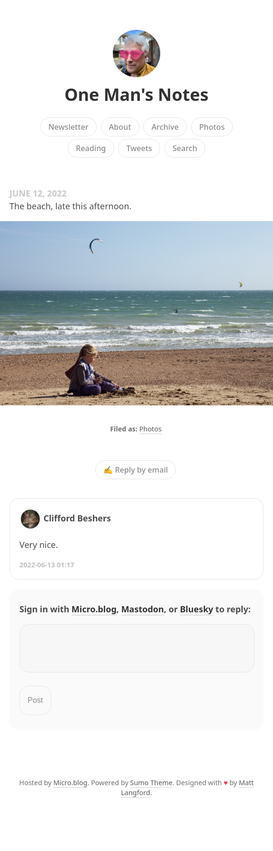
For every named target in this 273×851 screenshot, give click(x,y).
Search (185, 148)
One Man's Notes (136, 94)
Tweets (139, 148)
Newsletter (68, 127)
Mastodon (142, 609)
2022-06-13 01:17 (46, 564)
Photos (212, 127)
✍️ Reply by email (135, 470)
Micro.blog (94, 609)
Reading (91, 148)
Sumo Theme (151, 788)
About (120, 127)
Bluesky (196, 609)
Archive (165, 127)
